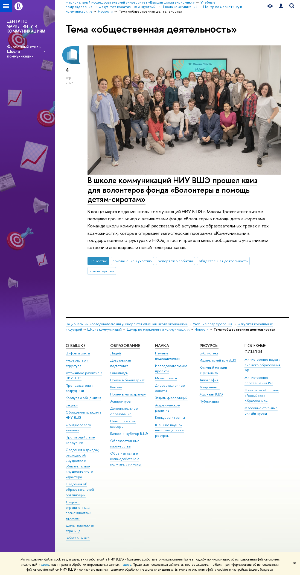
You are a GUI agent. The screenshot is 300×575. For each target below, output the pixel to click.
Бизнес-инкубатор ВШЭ (129, 433)
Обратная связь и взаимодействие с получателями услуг (126, 459)
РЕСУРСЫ (209, 345)
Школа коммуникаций (104, 329)
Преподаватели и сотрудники (80, 388)
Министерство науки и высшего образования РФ (262, 365)
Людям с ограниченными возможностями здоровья (78, 510)
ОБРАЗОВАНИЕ (125, 345)
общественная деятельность (223, 260)
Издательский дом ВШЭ (218, 360)
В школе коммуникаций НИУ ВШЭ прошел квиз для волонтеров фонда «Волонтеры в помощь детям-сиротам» (172, 189)
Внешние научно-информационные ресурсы (169, 430)
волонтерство (102, 270)
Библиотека (209, 353)
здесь (45, 564)
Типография (209, 380)
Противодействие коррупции (80, 440)
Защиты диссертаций (171, 397)
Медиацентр (210, 387)
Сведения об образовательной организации (80, 489)
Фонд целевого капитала (78, 428)
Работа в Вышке (78, 538)
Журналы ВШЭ (211, 394)
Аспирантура (120, 401)
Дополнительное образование (124, 411)
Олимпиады (119, 373)
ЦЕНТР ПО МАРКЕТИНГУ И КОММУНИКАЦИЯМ (26, 26)
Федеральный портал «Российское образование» (261, 395)
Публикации (209, 401)
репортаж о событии (175, 260)
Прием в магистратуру (128, 394)
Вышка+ (116, 387)
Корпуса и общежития (83, 397)
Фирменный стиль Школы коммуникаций (23, 51)
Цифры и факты (78, 353)
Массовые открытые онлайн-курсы (261, 411)
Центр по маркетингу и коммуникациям (158, 329)
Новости (201, 329)
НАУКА (162, 345)
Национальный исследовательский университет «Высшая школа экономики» (127, 324)
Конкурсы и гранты (170, 417)
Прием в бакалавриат (127, 380)
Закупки (72, 405)
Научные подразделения (167, 356)
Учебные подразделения (212, 324)
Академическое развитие (167, 408)
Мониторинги (166, 378)
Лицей (115, 353)
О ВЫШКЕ (75, 345)
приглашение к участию (132, 260)
